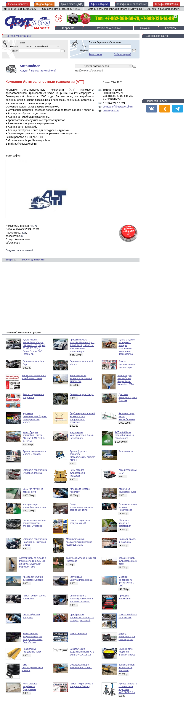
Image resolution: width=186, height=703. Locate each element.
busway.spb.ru (111, 110)
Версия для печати (33, 259)
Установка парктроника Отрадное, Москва (35, 471)
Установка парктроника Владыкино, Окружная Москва (35, 542)
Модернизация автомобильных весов (34, 505)
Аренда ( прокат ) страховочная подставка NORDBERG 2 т (128, 688)
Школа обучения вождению (31, 616)
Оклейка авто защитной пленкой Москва (127, 652)
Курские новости (18, 4)
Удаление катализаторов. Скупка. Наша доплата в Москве (35, 417)
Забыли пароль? (122, 54)
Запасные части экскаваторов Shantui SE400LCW (81, 378)
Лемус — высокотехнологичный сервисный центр (81, 507)
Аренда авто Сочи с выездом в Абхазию (33, 578)
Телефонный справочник (132, 4)
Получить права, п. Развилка (127, 540)
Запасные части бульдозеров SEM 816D (128, 561)
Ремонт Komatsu (78, 633)
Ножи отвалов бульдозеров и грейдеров (77, 473)
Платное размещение (107, 28)
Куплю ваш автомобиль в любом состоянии (34, 377)
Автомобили (30, 66)
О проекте (68, 28)
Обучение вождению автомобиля (125, 523)
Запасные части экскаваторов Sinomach (127, 667)
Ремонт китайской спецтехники (128, 616)
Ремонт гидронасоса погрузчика (33, 396)
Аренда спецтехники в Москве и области (34, 453)
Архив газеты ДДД (72, 4)
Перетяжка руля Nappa (82, 394)
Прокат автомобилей (44, 70)
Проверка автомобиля (125, 597)
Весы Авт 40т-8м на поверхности (33, 490)
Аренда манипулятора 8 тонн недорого (127, 636)
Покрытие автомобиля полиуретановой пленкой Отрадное (34, 523)
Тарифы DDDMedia (166, 4)
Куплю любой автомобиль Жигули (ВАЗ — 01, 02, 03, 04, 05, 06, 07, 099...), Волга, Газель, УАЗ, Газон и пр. (34, 346)
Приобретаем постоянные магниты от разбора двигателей (82, 617)
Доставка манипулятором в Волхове (128, 397)
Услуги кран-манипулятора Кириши (81, 578)
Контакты (170, 28)
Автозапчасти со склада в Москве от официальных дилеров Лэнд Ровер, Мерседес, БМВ (32, 562)
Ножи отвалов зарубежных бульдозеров (30, 686)
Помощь (145, 28)
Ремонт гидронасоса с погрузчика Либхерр (81, 685)
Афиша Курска (99, 4)
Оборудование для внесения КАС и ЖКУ (81, 666)
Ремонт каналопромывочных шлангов (32, 667)
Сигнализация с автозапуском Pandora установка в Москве (81, 598)
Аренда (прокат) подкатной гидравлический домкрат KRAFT (82, 455)
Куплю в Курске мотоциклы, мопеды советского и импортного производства (127, 346)
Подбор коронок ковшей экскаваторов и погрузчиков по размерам (82, 417)
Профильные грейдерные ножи (32, 650)
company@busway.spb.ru (118, 106)
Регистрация (95, 54)
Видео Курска (44, 4)
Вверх (9, 259)
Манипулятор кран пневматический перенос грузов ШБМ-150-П (79, 542)
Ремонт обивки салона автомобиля (34, 597)
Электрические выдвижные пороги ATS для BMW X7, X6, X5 (82, 652)
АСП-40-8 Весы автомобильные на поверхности (124, 435)
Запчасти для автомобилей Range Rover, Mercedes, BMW (126, 380)
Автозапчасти (126, 451)
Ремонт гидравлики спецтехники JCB (80, 521)
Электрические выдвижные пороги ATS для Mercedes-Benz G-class (32, 638)
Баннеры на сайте (157, 35)
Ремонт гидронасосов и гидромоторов (127, 364)
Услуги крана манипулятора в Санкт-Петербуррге (82, 435)
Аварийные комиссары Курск (127, 490)
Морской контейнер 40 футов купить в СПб (126, 581)
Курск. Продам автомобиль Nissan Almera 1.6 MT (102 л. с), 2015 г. (34, 436)
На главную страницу (18, 35)
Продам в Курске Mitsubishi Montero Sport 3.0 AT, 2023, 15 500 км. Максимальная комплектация (82, 345)
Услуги (24, 70)
